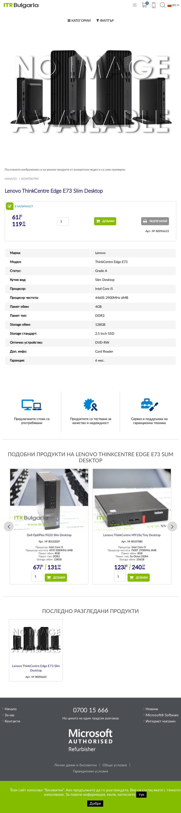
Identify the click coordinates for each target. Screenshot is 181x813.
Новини (152, 709)
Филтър (105, 20)
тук (141, 794)
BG (172, 5)
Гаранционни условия (90, 771)
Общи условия (115, 765)
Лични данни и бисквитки (75, 765)
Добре (95, 803)
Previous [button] (9, 526)
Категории (79, 20)
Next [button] (172, 526)
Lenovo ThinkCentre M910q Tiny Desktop (131, 535)
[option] (49, 526)
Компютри (30, 178)
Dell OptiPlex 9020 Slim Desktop (49, 535)
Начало (11, 178)
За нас (10, 715)
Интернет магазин (160, 721)
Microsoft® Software (162, 715)
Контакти (12, 721)
